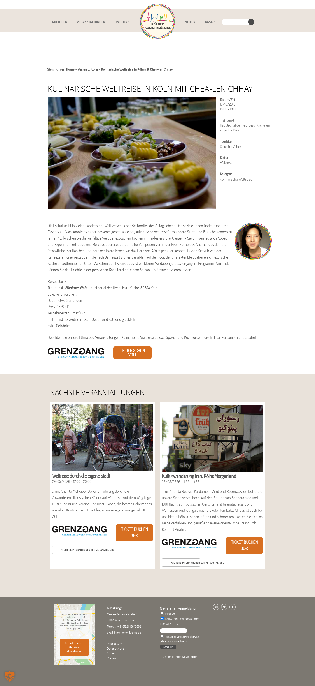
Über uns (122, 22)
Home (70, 69)
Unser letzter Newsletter (180, 656)
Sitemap (112, 653)
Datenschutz (115, 649)
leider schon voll (132, 352)
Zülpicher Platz (76, 287)
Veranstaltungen (91, 22)
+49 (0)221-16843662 (129, 626)
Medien (190, 22)
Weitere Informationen (75, 550)
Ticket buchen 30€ (134, 532)
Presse (111, 658)
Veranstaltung (88, 69)
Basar (210, 22)
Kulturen (59, 22)
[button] (9, 676)
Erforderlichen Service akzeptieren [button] (74, 647)
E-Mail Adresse (170, 624)
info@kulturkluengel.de (127, 633)
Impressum (114, 643)
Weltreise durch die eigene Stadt (81, 475)
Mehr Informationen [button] (74, 635)
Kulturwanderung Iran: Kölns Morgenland (199, 476)
